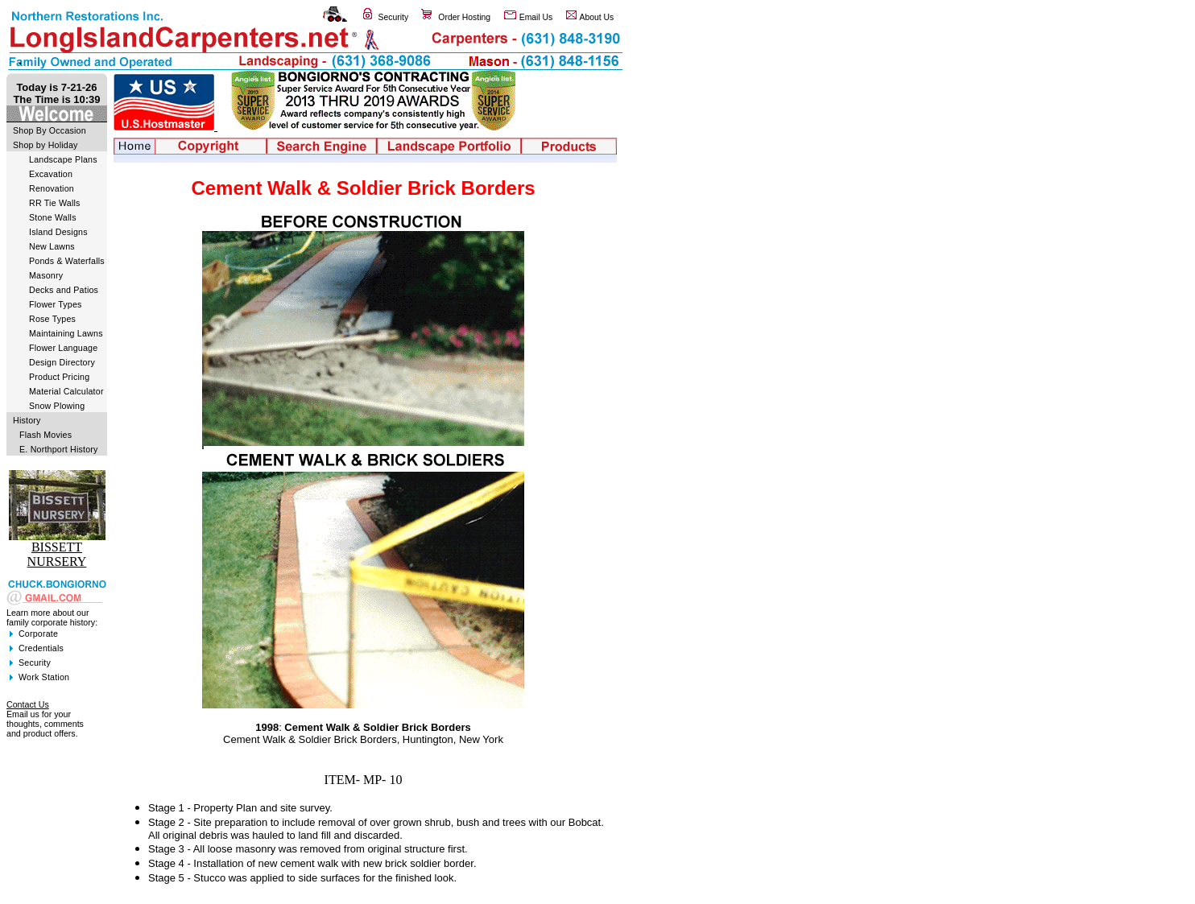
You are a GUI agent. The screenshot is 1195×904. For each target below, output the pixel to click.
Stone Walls (52, 217)
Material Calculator (66, 391)
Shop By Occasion (49, 130)
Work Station (44, 677)
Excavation (50, 174)
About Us (597, 17)
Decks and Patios (63, 290)
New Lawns (52, 246)
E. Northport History (58, 449)
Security (393, 17)
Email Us (536, 17)
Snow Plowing (57, 406)
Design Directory (62, 362)
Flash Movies (45, 435)
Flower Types (55, 304)
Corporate (38, 633)
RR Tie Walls (55, 203)
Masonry (46, 275)
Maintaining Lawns (66, 333)
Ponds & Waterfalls (67, 261)
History (27, 420)
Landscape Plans (63, 159)
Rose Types (52, 319)
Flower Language (63, 348)
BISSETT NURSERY (57, 554)
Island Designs (58, 232)
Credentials (41, 648)
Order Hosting (464, 17)
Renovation (51, 188)
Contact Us (27, 704)
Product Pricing (59, 377)
